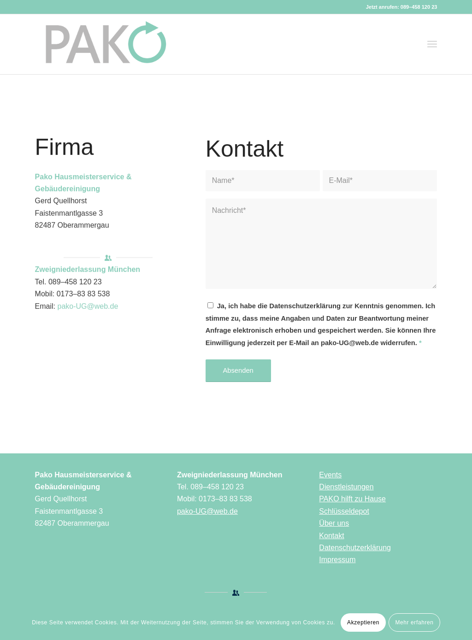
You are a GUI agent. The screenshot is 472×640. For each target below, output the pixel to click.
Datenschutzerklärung (355, 548)
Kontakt (331, 536)
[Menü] (432, 44)
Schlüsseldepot (344, 511)
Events (330, 475)
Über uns (334, 523)
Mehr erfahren (414, 622)
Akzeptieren (363, 622)
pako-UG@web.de (88, 308)
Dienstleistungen (346, 487)
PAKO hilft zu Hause (352, 499)
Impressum (337, 560)
